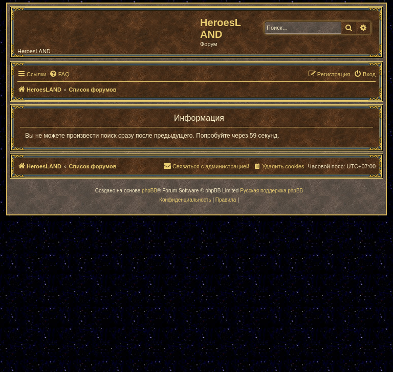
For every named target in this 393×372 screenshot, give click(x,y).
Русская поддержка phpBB (271, 190)
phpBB (149, 190)
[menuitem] (59, 74)
